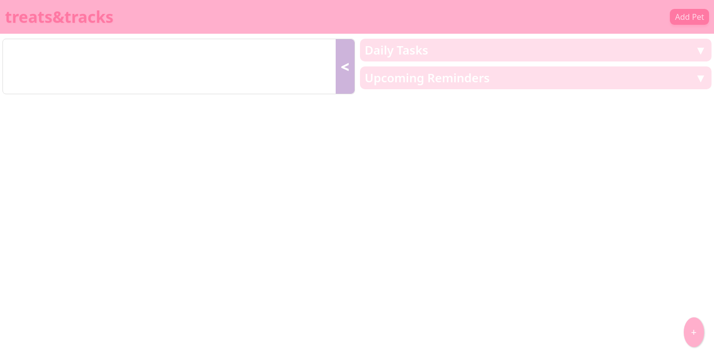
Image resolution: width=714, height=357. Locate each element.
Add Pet (689, 16)
